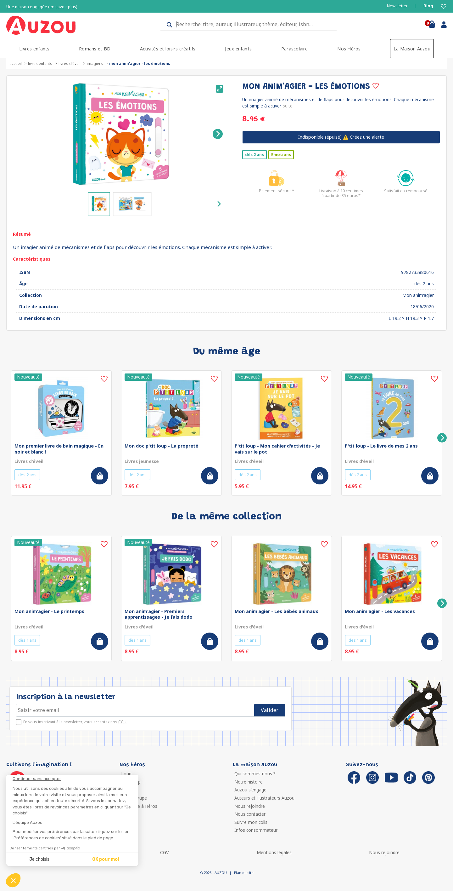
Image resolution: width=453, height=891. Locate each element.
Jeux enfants (238, 49)
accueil (15, 63)
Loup (126, 774)
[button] (13, 880)
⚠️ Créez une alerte (341, 137)
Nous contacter (250, 814)
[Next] (217, 134)
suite (288, 106)
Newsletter (397, 5)
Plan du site (243, 872)
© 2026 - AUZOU (213, 872)
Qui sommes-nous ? (255, 774)
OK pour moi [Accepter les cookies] (105, 859)
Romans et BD (94, 49)
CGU (122, 722)
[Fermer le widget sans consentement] (75, 779)
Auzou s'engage (250, 790)
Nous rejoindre (249, 806)
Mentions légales (274, 852)
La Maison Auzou (412, 49)
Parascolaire (294, 49)
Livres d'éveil (70, 63)
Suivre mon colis (250, 822)
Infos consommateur (255, 830)
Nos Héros (349, 49)
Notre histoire (248, 782)
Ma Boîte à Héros (139, 806)
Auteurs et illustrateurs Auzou (264, 798)
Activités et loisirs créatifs (168, 49)
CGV (164, 852)
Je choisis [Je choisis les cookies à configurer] (39, 859)
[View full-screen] (219, 89)
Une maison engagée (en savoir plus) (41, 6)
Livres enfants (34, 49)
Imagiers (95, 63)
